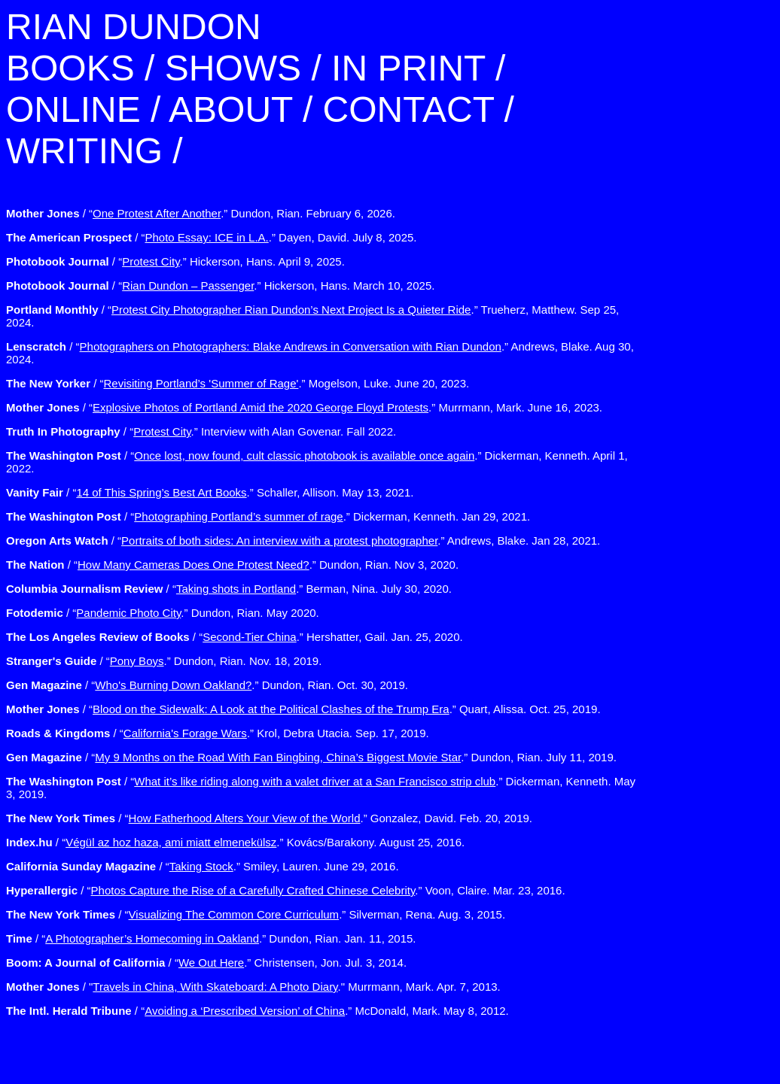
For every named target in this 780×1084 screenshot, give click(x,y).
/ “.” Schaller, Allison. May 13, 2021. (209, 492)
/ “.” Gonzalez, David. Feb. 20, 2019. (269, 818)
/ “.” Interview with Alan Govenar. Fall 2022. (201, 431)
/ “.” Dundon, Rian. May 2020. (162, 612)
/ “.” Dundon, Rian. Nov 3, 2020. (232, 564)
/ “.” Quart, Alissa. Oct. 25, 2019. (303, 709)
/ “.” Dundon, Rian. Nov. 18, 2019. (163, 660)
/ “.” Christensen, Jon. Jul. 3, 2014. (206, 962)
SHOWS (233, 68)
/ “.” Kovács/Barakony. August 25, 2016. (235, 842)
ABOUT (230, 109)
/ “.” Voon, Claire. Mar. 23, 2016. (285, 890)
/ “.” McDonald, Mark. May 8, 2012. (257, 1010)
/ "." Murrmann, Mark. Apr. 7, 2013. (253, 986)
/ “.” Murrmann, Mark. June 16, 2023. (304, 407)
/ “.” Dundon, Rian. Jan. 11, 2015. (211, 938)
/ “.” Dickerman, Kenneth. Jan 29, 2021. (268, 516)
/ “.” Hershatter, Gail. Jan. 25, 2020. (234, 636)
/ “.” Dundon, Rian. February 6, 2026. (200, 213)
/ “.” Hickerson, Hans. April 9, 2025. (175, 261)
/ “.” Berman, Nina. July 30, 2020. (229, 588)
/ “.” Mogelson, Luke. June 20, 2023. (237, 383)
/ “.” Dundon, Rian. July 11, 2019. (311, 757)
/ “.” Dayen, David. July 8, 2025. (211, 237)
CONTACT (409, 109)
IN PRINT (408, 68)
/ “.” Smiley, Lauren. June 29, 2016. (202, 866)
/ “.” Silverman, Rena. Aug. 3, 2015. (255, 914)
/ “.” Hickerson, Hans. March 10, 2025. (220, 285)
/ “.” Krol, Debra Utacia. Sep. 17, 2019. (217, 733)
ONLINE (73, 109)
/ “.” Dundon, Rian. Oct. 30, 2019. (207, 685)
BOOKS (70, 68)
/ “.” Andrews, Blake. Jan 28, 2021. (303, 540)
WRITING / (94, 151)
